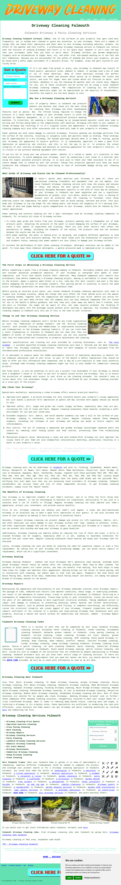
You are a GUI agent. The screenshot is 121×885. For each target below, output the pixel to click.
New (25, 865)
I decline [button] (78, 878)
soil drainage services (51, 793)
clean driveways (58, 696)
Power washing (9, 133)
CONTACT (103, 19)
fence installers (91, 782)
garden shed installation (101, 787)
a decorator (89, 771)
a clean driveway (51, 392)
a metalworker (56, 782)
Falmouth (57, 467)
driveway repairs (109, 589)
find (11, 682)
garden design (92, 779)
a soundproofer (21, 787)
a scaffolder (33, 779)
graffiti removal (75, 641)
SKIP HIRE (18, 793)
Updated (30, 865)
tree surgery (25, 782)
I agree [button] (69, 878)
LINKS (88, 19)
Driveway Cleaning (15, 865)
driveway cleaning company (53, 270)
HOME (82, 19)
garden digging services (59, 787)
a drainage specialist (68, 790)
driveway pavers (106, 784)
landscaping (60, 771)
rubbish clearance (71, 784)
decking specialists (62, 773)
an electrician (106, 790)
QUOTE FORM (12, 660)
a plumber (94, 773)
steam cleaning (96, 630)
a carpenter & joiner (30, 776)
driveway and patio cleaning (76, 707)
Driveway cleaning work (14, 467)
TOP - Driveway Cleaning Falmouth (20, 844)
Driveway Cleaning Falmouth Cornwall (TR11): (27, 39)
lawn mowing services (26, 790)
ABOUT (95, 19)
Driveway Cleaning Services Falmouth (31, 715)
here (4, 710)
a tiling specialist (24, 773)
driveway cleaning (73, 47)
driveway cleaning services (28, 479)
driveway (87, 42)
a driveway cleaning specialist (67, 768)
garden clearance (68, 776)
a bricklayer (62, 779)
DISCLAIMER (113, 19)
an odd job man (35, 784)
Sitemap (3, 865)
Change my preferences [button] (92, 878)
